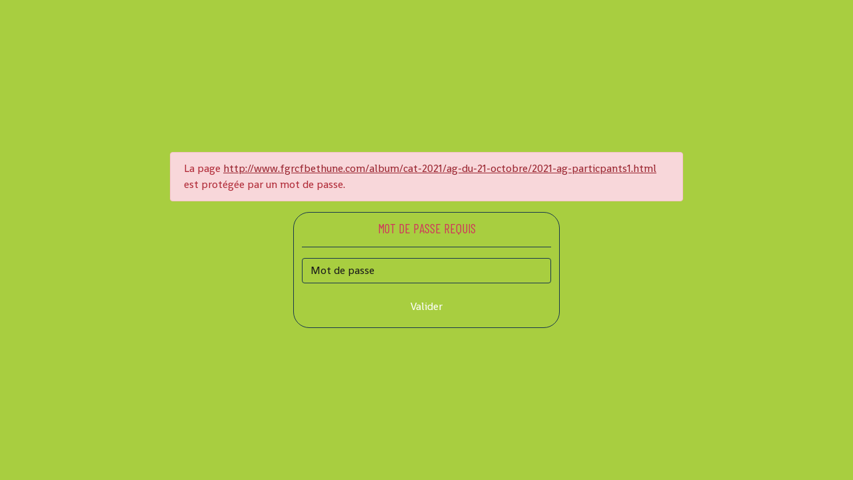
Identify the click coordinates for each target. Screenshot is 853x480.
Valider (426, 306)
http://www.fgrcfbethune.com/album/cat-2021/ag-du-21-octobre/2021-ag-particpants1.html (439, 168)
